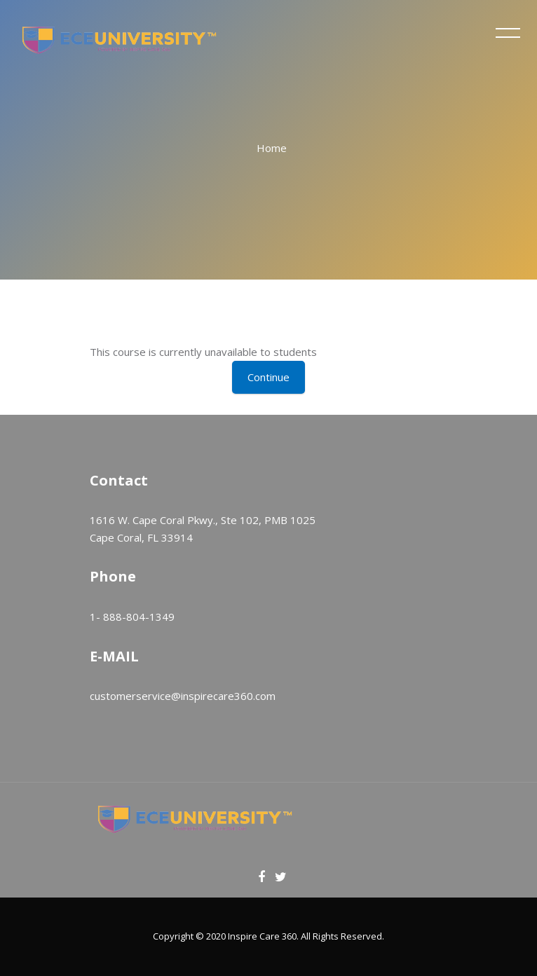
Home (272, 148)
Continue (268, 377)
